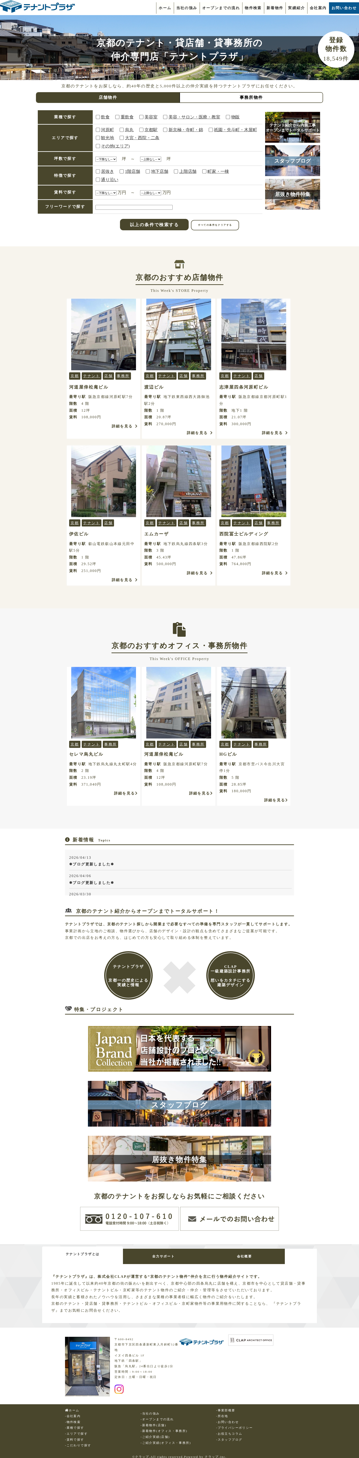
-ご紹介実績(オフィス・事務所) (166, 1439)
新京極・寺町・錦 (186, 129)
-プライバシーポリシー (234, 1424)
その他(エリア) (115, 146)
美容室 (150, 117)
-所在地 (222, 1412)
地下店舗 (159, 171)
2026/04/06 (180, 880)
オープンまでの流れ (221, 8)
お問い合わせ (344, 8)
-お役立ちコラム (229, 1429)
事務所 (123, 376)
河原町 (107, 129)
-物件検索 (73, 1418)
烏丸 (129, 129)
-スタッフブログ (229, 1435)
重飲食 (127, 117)
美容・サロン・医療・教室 (194, 117)
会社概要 (271, 1254)
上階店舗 (187, 171)
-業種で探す (74, 1424)
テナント (91, 376)
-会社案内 (73, 1412)
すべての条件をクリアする (215, 225)
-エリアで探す (76, 1429)
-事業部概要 (225, 1406)
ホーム (165, 8)
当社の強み (186, 8)
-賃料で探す (74, 1435)
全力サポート (179, 1254)
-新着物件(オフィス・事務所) (164, 1427)
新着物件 (275, 8)
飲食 (105, 117)
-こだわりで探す (78, 1441)
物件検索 (253, 8)
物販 (235, 117)
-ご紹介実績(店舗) (155, 1433)
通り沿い (109, 179)
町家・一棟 (218, 171)
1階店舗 (132, 171)
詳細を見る (125, 426)
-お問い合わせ (227, 1418)
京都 (75, 376)
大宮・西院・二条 (142, 137)
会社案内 (318, 8)
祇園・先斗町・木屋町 (235, 129)
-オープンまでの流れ (157, 1415)
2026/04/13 (180, 862)
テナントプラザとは (88, 1252)
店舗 (108, 376)
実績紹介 (296, 8)
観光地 (107, 137)
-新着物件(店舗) (153, 1421)
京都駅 (150, 129)
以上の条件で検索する (154, 224)
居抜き (107, 171)
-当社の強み (150, 1409)
